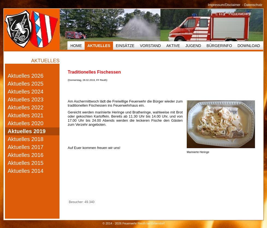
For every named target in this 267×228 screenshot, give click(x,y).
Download (249, 45)
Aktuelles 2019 (27, 131)
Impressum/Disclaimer (224, 5)
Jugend (193, 45)
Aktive (173, 45)
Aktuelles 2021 (25, 115)
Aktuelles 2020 (25, 123)
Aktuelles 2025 (25, 84)
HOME (76, 45)
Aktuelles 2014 (25, 171)
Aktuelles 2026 (25, 76)
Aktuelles (98, 45)
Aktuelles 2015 (25, 163)
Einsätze (125, 45)
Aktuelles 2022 (25, 107)
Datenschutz (253, 5)
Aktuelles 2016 (25, 155)
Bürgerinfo (219, 45)
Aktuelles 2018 (25, 139)
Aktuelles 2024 (25, 92)
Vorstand (150, 45)
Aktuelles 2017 (25, 147)
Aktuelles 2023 (25, 100)
